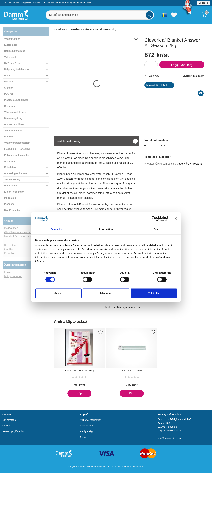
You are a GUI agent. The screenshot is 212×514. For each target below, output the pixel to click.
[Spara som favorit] (100, 332)
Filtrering (9, 81)
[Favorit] (136, 38)
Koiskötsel (10, 245)
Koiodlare (10, 253)
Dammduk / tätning (14, 51)
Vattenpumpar (12, 38)
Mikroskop (10, 198)
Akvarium (9, 161)
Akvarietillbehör (13, 130)
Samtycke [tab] (56, 229)
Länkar (8, 272)
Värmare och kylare (15, 112)
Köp (74, 394)
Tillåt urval (106, 293)
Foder (7, 75)
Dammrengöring (13, 118)
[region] (96, 141)
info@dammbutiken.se (30, 3)
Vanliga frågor (87, 431)
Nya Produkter (12, 210)
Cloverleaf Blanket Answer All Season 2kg (92, 29)
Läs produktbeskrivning (157, 85)
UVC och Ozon (12, 63)
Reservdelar (11, 185)
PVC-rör (8, 93)
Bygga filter (11, 228)
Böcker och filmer (14, 124)
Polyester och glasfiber (17, 155)
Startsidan (59, 29)
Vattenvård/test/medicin (17, 142)
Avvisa (58, 293)
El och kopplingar (14, 191)
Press (83, 437)
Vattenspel (10, 57)
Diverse (8, 136)
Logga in (203, 3)
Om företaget (9, 420)
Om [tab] (156, 229)
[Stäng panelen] (176, 218)
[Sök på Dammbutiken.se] (100, 15)
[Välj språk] (164, 15)
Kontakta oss (13, 3)
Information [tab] (106, 229)
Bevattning (10, 106)
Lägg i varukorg (176, 65)
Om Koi (8, 249)
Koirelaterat (10, 167)
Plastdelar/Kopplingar (16, 100)
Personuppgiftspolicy (13, 431)
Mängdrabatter (13, 276)
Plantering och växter (16, 173)
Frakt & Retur (87, 425)
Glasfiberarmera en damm (19, 232)
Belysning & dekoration (17, 69)
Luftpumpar (10, 45)
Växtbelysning (12, 179)
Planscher (9, 204)
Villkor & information (90, 420)
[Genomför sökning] (149, 15)
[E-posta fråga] (201, 93)
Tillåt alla (153, 293)
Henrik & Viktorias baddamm (21, 236)
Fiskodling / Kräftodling (17, 149)
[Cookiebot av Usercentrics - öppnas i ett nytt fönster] (153, 218)
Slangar (8, 87)
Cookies (6, 425)
